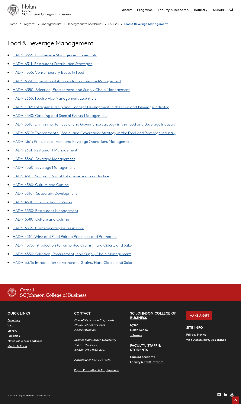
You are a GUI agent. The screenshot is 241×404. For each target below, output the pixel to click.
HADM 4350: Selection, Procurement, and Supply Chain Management (72, 253)
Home (13, 24)
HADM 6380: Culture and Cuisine (41, 219)
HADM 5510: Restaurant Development (45, 193)
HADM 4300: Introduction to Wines (42, 202)
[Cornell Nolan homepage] (39, 10)
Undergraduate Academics (85, 24)
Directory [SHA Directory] (14, 320)
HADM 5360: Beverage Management (44, 158)
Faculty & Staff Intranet (147, 362)
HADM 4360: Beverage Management (44, 167)
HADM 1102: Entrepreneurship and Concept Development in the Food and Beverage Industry (91, 106)
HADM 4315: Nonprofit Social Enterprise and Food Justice (61, 176)
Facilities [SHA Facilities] (14, 336)
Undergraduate (51, 24)
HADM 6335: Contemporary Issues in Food (48, 227)
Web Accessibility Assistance (206, 340)
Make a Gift (199, 315)
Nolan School (139, 330)
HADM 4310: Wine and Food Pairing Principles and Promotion (65, 236)
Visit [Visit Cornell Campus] (11, 325)
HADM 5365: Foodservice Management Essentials (55, 55)
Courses (113, 24)
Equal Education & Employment (96, 370)
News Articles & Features (25, 341)
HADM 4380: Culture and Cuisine (41, 184)
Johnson (136, 335)
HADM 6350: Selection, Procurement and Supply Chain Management (71, 89)
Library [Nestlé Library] (12, 330)
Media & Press (17, 346)
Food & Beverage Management (146, 24)
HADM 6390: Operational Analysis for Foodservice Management (67, 81)
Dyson (134, 325)
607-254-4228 (101, 360)
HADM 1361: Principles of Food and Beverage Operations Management (72, 141)
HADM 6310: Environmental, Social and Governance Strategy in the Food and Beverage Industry (94, 132)
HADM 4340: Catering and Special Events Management (60, 115)
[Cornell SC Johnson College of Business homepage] (47, 292)
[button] (129, 10)
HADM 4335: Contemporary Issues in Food (48, 72)
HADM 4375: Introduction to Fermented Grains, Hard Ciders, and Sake (72, 245)
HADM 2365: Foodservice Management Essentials (54, 98)
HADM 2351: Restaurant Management (45, 150)
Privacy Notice (196, 334)
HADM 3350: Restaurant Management (45, 210)
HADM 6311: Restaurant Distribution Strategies (52, 63)
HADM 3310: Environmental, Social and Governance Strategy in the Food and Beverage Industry (94, 124)
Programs (29, 24)
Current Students (142, 357)
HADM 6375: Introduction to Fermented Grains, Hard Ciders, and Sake (72, 262)
